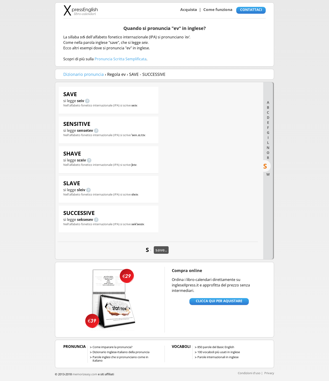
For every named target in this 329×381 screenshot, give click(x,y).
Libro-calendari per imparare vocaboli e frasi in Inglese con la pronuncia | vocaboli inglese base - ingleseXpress (80, 10)
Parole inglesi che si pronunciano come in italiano (120, 358)
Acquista (188, 9)
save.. (161, 250)
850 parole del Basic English (215, 347)
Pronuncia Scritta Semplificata (120, 58)
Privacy (269, 373)
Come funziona (217, 9)
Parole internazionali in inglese (218, 357)
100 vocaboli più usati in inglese (218, 352)
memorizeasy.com (84, 374)
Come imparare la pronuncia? (113, 347)
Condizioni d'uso (249, 373)
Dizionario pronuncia (83, 74)
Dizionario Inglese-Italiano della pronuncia (121, 352)
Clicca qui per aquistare (219, 301)
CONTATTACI (251, 9)
